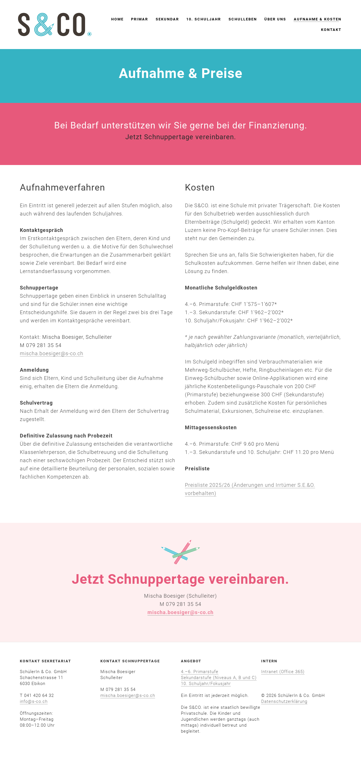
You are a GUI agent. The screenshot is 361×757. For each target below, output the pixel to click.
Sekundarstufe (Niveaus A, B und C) (219, 677)
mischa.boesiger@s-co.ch (51, 353)
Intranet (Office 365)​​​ (283, 671)
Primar (136, 20)
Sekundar (164, 20)
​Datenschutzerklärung (284, 701)
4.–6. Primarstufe (199, 671)
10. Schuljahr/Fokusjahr (206, 683)
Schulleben (239, 20)
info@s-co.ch (34, 701)
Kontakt (328, 30)
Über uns (272, 20)
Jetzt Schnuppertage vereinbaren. (180, 137)
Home (114, 20)
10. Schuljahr (200, 20)
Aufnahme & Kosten (314, 20)
